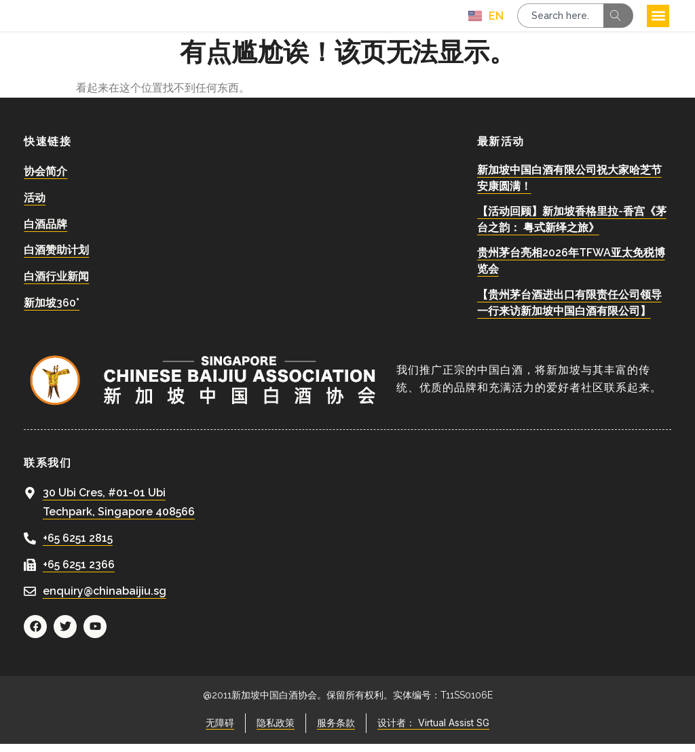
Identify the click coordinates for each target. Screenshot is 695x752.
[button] (658, 20)
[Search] (618, 19)
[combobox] (560, 19)
